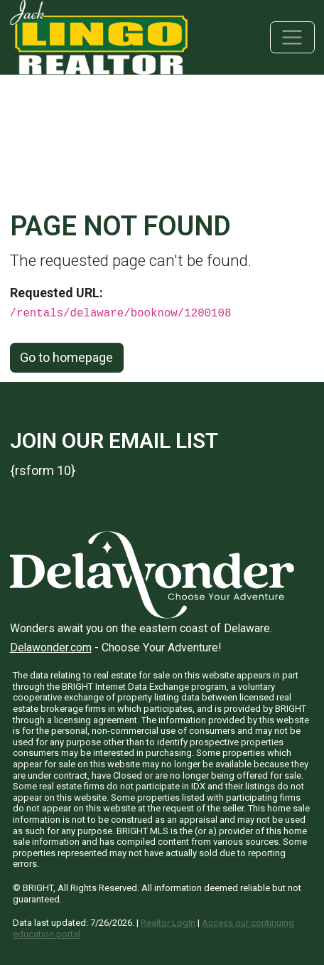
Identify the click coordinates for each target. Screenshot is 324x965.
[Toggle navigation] (292, 37)
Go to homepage (66, 357)
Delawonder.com (51, 647)
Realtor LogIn (168, 922)
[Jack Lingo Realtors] (99, 35)
